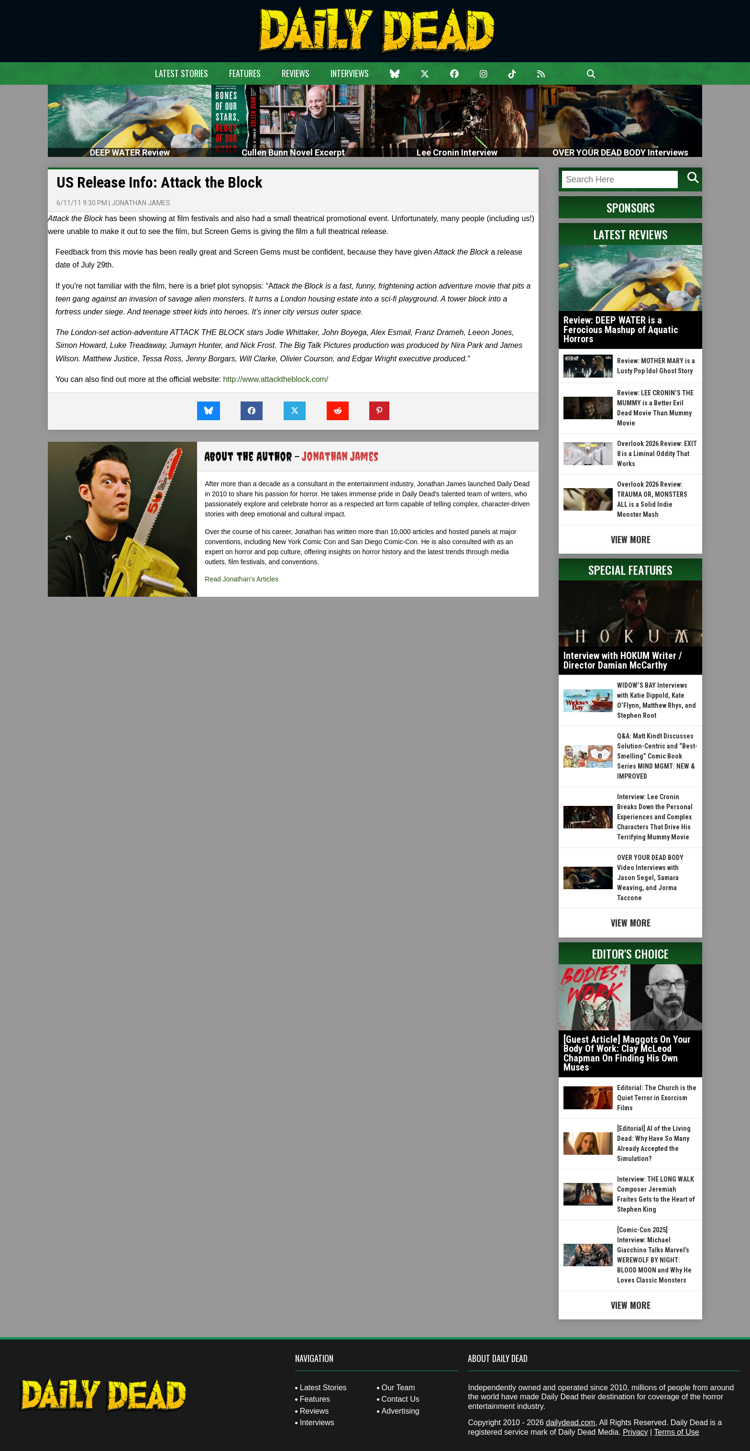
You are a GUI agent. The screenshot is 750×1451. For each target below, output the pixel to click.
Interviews (350, 73)
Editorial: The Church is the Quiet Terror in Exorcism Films (656, 1098)
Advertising (400, 1411)
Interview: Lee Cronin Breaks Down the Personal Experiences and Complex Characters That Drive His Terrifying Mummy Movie (655, 817)
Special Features (630, 569)
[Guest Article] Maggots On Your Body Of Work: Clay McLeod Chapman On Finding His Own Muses (627, 1053)
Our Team (398, 1388)
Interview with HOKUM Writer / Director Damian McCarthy (622, 660)
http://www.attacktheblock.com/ (275, 379)
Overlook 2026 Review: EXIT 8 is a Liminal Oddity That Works (657, 454)
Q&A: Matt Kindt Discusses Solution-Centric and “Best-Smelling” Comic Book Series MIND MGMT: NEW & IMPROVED (657, 756)
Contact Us (400, 1399)
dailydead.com (570, 1422)
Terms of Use (676, 1432)
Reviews (295, 73)
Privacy (635, 1432)
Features (245, 73)
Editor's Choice (630, 953)
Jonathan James (140, 203)
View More (631, 539)
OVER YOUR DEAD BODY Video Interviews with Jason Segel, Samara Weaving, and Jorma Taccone (650, 878)
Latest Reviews (631, 234)
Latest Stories (181, 73)
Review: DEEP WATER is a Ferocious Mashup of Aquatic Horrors (620, 329)
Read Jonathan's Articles (241, 579)
